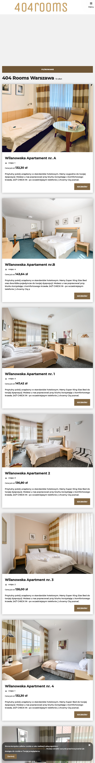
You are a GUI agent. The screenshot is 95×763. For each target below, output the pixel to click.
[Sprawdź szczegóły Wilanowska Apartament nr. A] (82, 186)
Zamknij (10, 756)
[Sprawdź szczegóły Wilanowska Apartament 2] (82, 501)
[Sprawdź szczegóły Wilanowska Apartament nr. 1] (82, 402)
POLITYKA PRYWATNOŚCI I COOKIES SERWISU (25, 749)
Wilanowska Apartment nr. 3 (29, 580)
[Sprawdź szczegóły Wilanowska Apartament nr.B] (82, 296)
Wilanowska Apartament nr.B (30, 265)
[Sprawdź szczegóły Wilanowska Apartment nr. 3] (82, 608)
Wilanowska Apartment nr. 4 (29, 686)
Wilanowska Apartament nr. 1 (30, 374)
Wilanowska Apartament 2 (27, 473)
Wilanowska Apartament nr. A (30, 158)
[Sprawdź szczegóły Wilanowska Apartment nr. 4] (82, 714)
